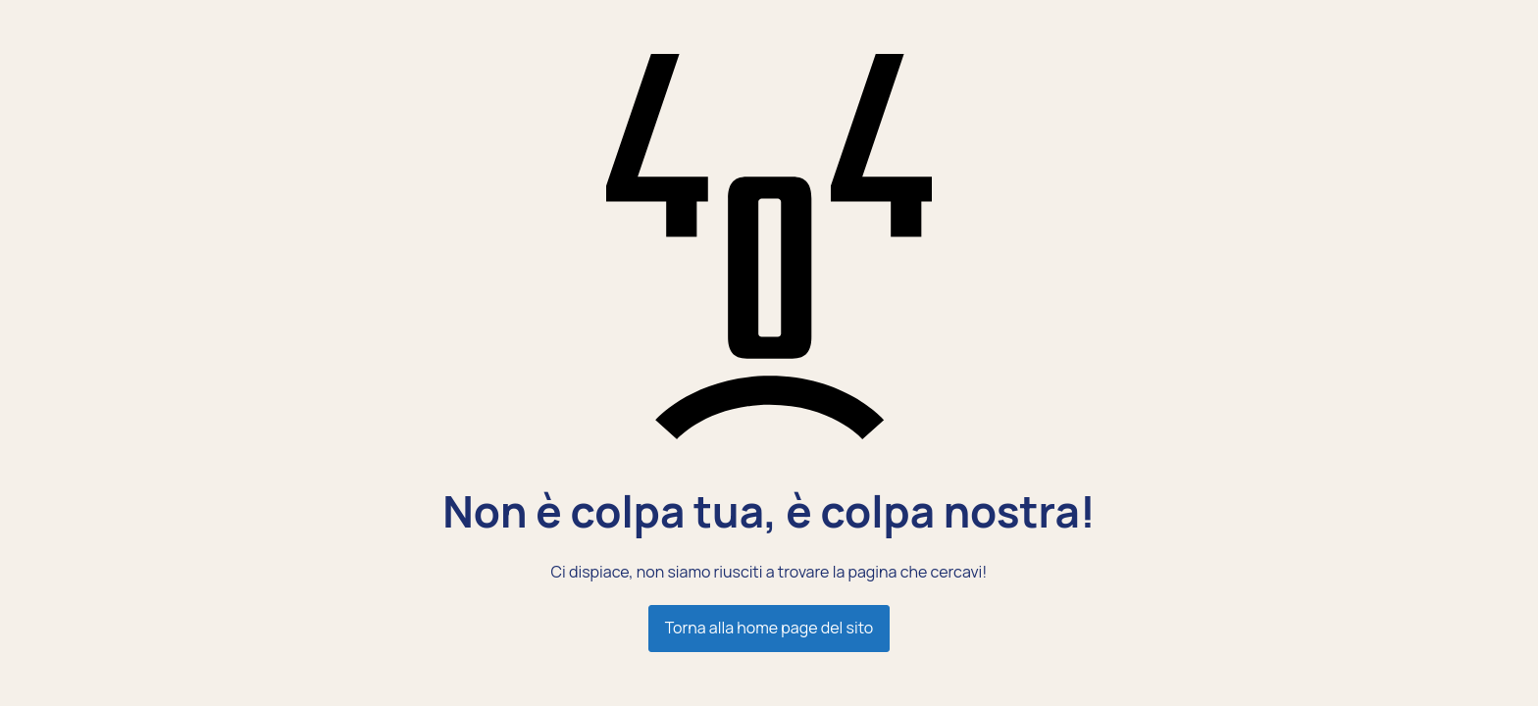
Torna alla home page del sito (769, 627)
